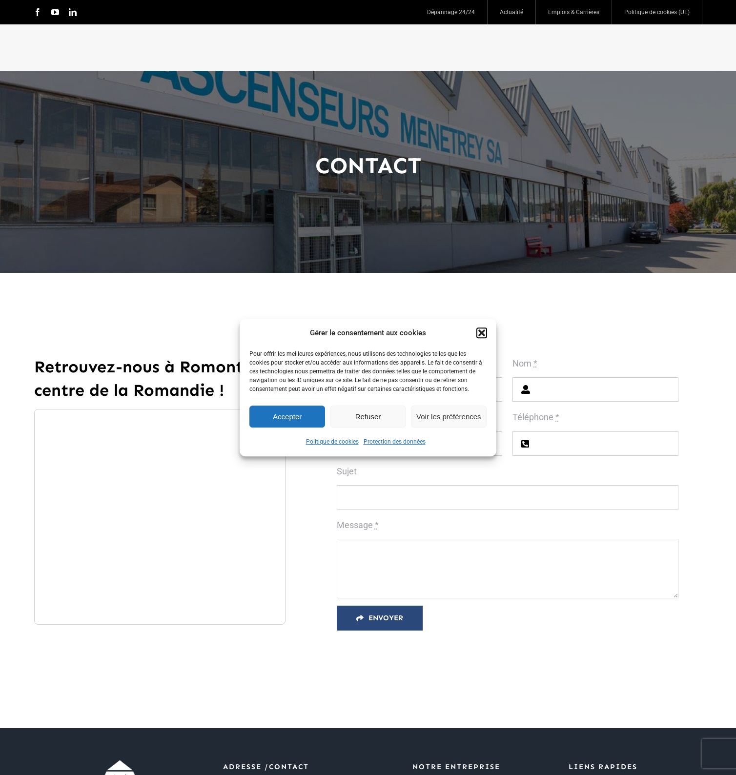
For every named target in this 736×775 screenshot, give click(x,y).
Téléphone (535, 417)
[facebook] (37, 12)
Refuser (368, 416)
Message (358, 525)
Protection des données (395, 441)
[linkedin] (73, 12)
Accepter (287, 416)
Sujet (347, 471)
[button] (482, 333)
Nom (524, 363)
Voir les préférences (448, 416)
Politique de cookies (332, 441)
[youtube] (55, 12)
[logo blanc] (120, 761)
